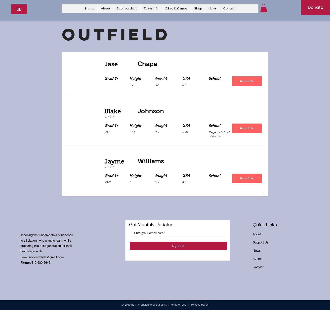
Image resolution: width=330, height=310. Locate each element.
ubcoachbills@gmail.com (46, 257)
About (257, 234)
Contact (258, 267)
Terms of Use (178, 304)
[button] (263, 8)
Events (257, 259)
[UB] (19, 9)
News (257, 250)
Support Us (261, 242)
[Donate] (315, 7)
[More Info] (247, 81)
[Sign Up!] (178, 246)
